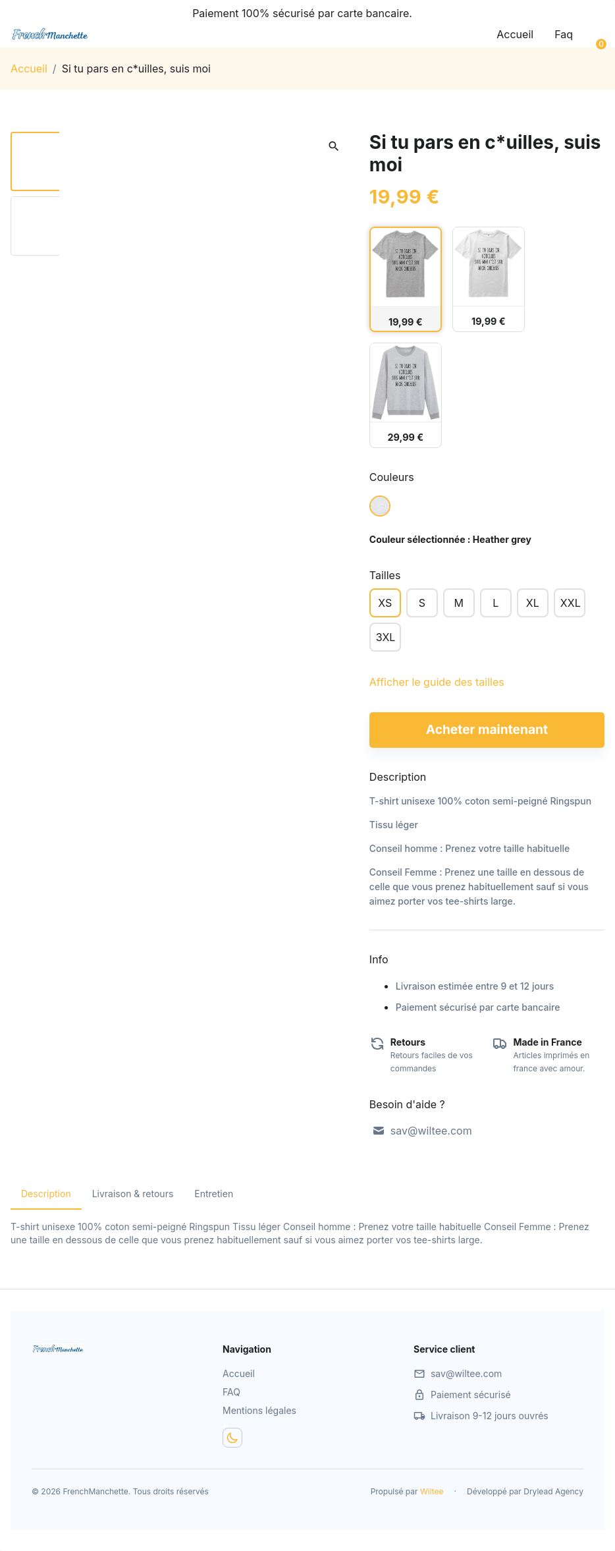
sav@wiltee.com (422, 1130)
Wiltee (432, 1491)
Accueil (514, 34)
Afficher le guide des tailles (436, 682)
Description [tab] (46, 1193)
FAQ (231, 1391)
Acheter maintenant (487, 729)
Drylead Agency (553, 1491)
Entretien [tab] (213, 1193)
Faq (563, 34)
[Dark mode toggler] (232, 1438)
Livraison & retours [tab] (133, 1193)
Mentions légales (259, 1410)
